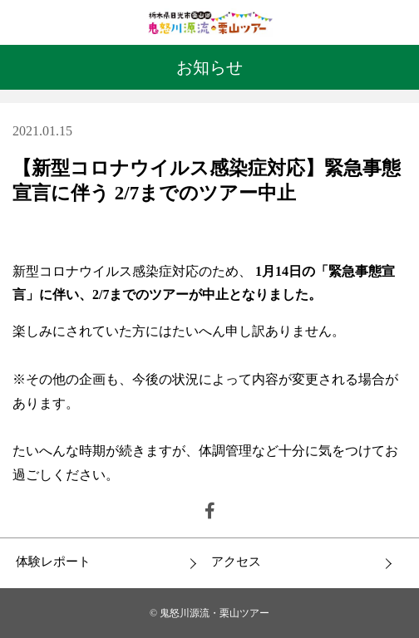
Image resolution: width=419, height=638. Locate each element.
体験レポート (53, 561)
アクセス (236, 561)
